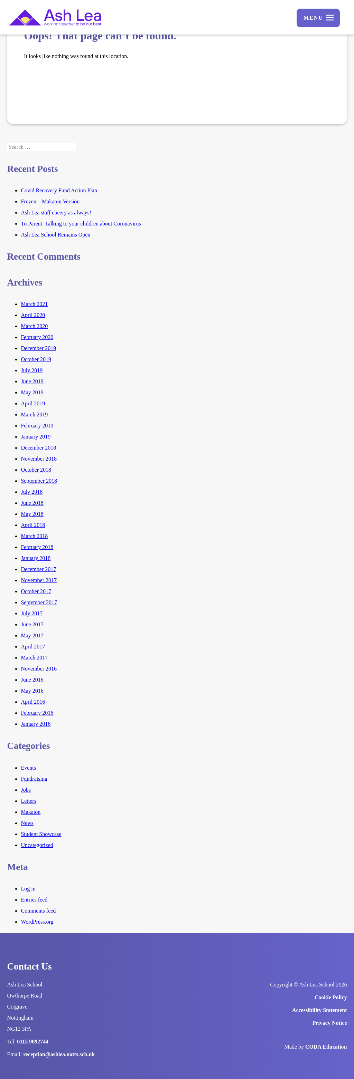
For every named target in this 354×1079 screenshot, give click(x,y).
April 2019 (33, 403)
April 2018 (33, 525)
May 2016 (32, 691)
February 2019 (37, 425)
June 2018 (32, 503)
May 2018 (32, 514)
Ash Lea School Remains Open (55, 235)
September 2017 (39, 602)
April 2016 (33, 702)
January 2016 (35, 724)
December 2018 (38, 448)
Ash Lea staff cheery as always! (56, 212)
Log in (28, 889)
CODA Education (326, 1047)
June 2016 (32, 680)
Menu (313, 18)
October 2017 (36, 591)
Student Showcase (41, 834)
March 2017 (34, 658)
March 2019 (34, 414)
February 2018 (37, 547)
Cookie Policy (331, 997)
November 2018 (39, 459)
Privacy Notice (330, 1023)
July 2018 (32, 492)
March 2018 (34, 536)
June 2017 (32, 624)
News (27, 823)
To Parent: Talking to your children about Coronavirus (81, 224)
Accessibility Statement (319, 1010)
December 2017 (38, 569)
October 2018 (36, 470)
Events (28, 768)
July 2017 (32, 613)
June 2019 (32, 381)
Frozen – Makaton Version (50, 201)
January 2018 (35, 558)
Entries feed (34, 900)
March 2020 (34, 326)
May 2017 (32, 635)
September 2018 (39, 481)
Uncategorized (37, 845)
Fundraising (34, 779)
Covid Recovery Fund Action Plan (59, 190)
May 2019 (32, 392)
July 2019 (32, 370)
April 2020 (33, 315)
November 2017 (39, 580)
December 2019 (38, 348)
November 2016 (39, 669)
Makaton (30, 812)
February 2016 (37, 713)
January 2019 (35, 437)
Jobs (25, 790)
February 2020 (37, 337)
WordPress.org (37, 922)
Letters (28, 801)
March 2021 (34, 304)
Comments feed (38, 911)
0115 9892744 (32, 1041)
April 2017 (33, 646)
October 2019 (36, 359)
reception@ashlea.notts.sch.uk (59, 1054)
